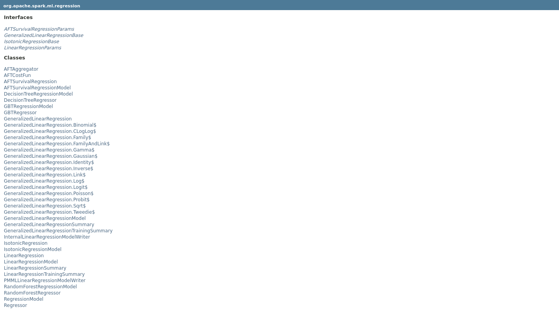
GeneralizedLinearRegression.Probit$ (47, 199)
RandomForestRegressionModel (40, 286)
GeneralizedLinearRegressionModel (45, 218)
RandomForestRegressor (32, 293)
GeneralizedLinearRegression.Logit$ (46, 187)
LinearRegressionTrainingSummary (44, 274)
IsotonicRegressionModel (32, 249)
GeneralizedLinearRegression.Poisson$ (49, 193)
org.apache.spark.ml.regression (41, 6)
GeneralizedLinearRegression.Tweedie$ (49, 212)
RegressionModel (23, 299)
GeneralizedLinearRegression (38, 119)
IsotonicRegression (25, 243)
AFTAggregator (21, 69)
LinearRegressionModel (31, 262)
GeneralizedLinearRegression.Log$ (44, 181)
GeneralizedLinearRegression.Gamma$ (49, 150)
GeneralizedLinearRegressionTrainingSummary (58, 231)
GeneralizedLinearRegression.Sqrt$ (45, 206)
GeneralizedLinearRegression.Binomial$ (50, 125)
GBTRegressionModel (28, 106)
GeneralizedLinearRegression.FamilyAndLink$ (57, 143)
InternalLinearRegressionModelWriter (47, 237)
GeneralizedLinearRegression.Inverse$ (49, 168)
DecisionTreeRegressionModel (38, 94)
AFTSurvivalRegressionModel (37, 88)
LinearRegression (24, 255)
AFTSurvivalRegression (30, 81)
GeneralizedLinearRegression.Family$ (47, 137)
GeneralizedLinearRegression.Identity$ (49, 162)
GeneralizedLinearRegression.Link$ (45, 175)
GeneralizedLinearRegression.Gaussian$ (50, 156)
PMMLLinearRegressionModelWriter (44, 280)
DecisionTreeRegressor (30, 100)
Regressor (15, 305)
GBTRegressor (20, 112)
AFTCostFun (17, 75)
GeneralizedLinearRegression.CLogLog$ (50, 131)
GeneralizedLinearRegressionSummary (49, 224)
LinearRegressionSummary (35, 268)
